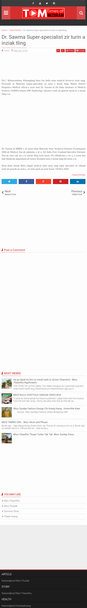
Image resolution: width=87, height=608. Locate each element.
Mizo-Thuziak (10, 506)
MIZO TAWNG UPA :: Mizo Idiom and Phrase (25, 422)
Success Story (11, 511)
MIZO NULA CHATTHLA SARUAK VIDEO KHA (37, 394)
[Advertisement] (43, 67)
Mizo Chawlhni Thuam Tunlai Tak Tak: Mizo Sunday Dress (43, 434)
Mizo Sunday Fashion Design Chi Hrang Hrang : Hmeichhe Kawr (46, 408)
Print (70, 50)
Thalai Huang (11, 516)
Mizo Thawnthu (12, 500)
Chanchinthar (78, 174)
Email (80, 50)
